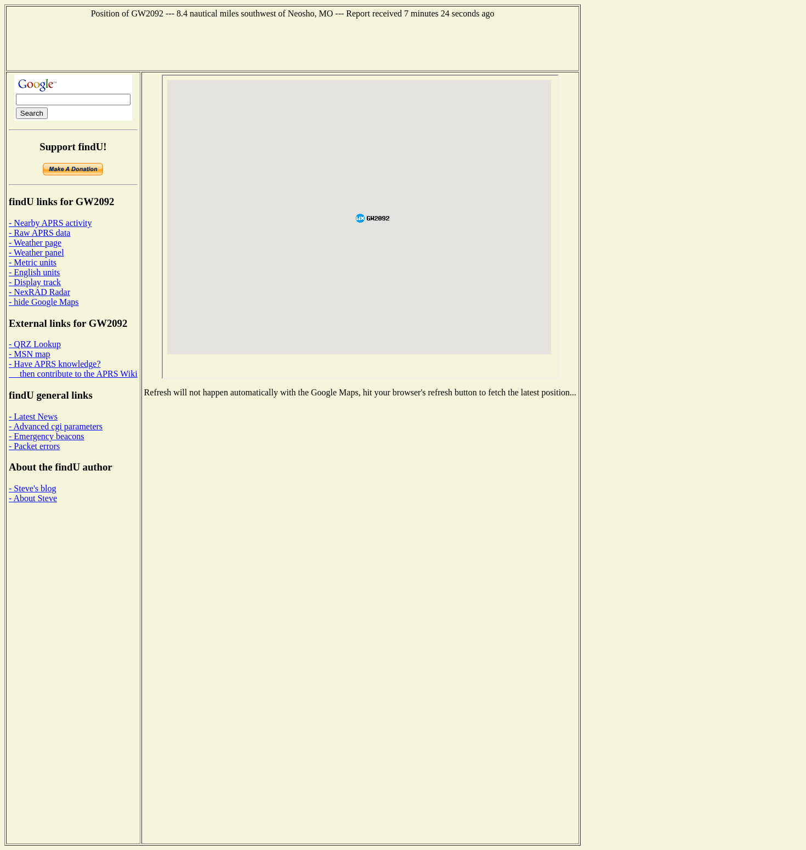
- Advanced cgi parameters (56, 426)
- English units (34, 272)
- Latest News (33, 416)
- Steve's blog (32, 488)
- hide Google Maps (44, 302)
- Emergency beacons (46, 436)
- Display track (35, 282)
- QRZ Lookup (35, 344)
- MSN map (29, 354)
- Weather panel (36, 252)
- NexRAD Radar (39, 292)
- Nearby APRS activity (50, 223)
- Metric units (32, 262)
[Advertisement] (292, 43)
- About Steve (33, 498)
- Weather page (35, 242)
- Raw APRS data (39, 232)
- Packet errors (34, 446)
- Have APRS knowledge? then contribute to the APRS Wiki (73, 368)
